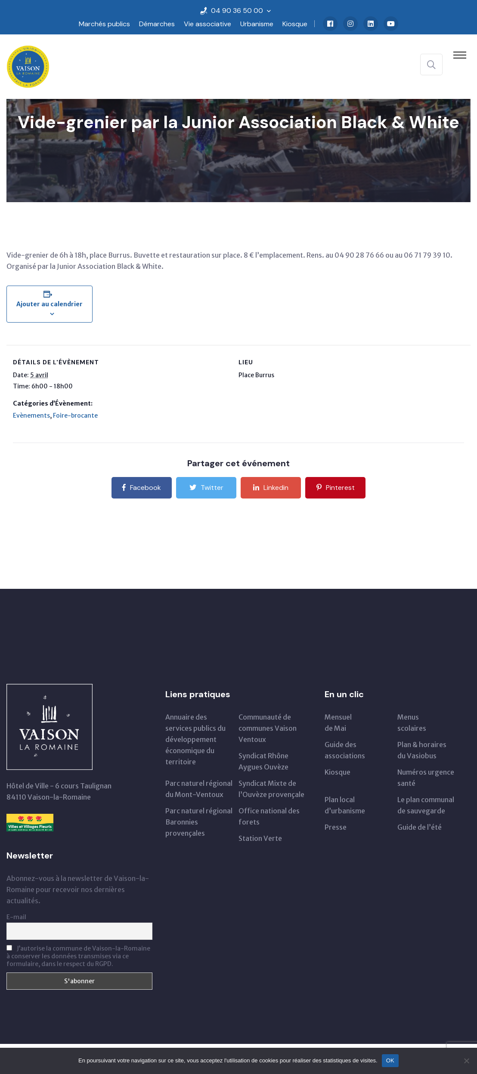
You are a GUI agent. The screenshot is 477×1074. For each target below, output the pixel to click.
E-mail (16, 917)
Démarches (157, 23)
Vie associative (207, 23)
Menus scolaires (411, 722)
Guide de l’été (419, 827)
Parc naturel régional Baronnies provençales (198, 821)
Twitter (206, 487)
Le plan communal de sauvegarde (425, 805)
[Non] (466, 1060)
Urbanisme (256, 23)
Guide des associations (345, 750)
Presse (336, 827)
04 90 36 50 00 (237, 10)
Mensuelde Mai (338, 722)
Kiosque (294, 23)
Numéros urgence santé (425, 778)
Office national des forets (269, 816)
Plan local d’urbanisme (345, 805)
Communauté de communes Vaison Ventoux (267, 728)
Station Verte (260, 838)
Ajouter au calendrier (49, 304)
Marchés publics (104, 23)
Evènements (31, 415)
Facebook (141, 487)
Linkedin (270, 487)
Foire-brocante (75, 415)
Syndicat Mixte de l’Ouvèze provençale (271, 789)
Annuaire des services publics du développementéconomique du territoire (195, 739)
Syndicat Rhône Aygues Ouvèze (263, 761)
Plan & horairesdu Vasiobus (421, 750)
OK (390, 1060)
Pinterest (335, 487)
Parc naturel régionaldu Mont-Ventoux (198, 789)
